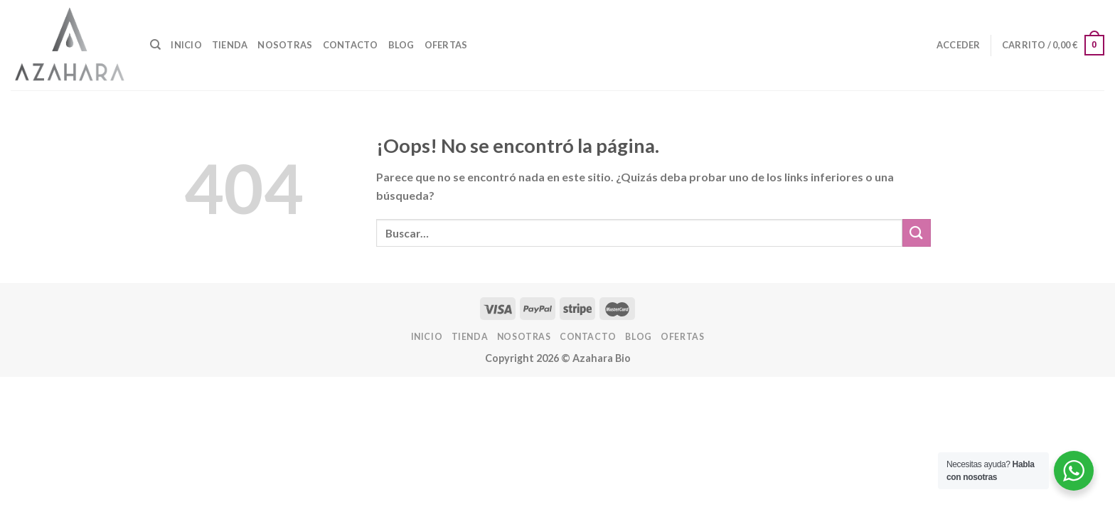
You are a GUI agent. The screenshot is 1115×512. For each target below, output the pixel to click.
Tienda (230, 44)
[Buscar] (155, 44)
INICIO (186, 44)
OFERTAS (446, 44)
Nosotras (284, 44)
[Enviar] (916, 233)
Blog (401, 44)
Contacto (350, 44)
